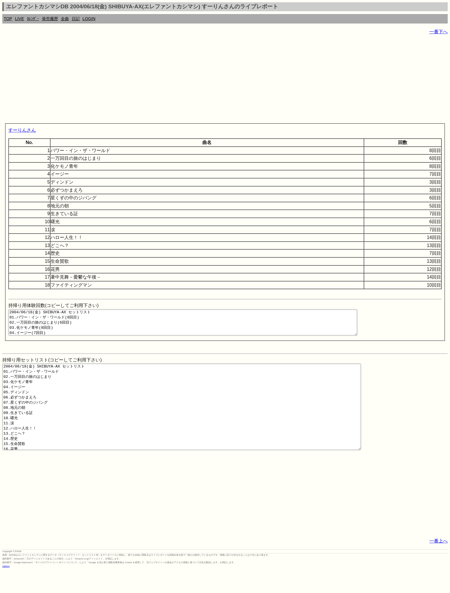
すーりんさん (22, 130)
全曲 (65, 18)
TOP (8, 18)
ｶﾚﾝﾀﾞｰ (33, 18)
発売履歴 (50, 18)
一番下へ (438, 31)
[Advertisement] (174, 80)
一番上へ (438, 563)
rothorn (5, 588)
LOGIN (89, 18)
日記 (76, 18)
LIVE (19, 18)
